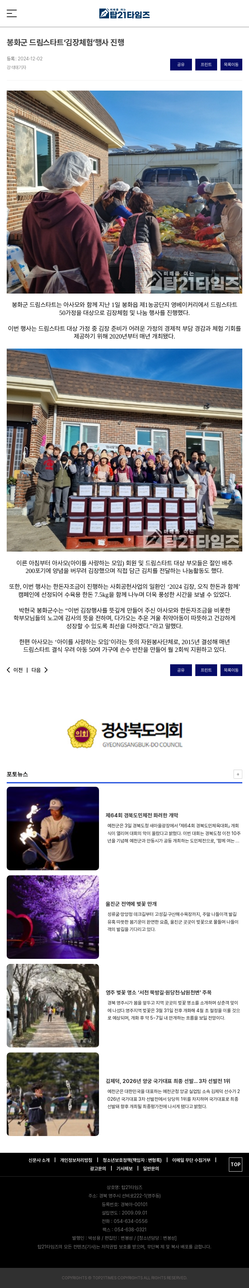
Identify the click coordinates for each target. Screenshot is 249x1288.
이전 (17, 670)
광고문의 (98, 1168)
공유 (181, 64)
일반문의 (151, 1168)
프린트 (206, 64)
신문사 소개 (39, 1160)
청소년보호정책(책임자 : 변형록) (132, 1160)
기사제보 (124, 1168)
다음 (41, 670)
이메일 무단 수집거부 (191, 1160)
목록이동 (231, 64)
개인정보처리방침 (76, 1160)
